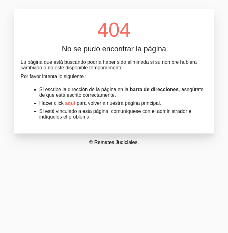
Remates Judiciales (116, 142)
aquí (70, 103)
